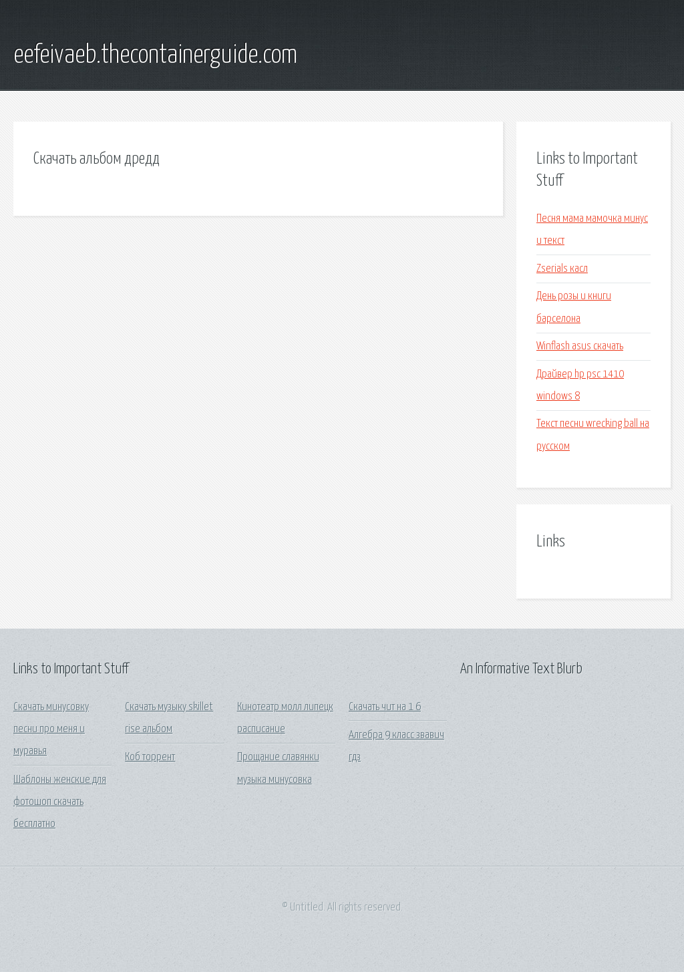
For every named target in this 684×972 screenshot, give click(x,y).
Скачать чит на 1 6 (385, 707)
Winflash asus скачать (579, 346)
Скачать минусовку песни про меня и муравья (51, 729)
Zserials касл (562, 269)
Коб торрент (150, 757)
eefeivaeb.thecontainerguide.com (155, 55)
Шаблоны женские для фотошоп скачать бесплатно (59, 802)
